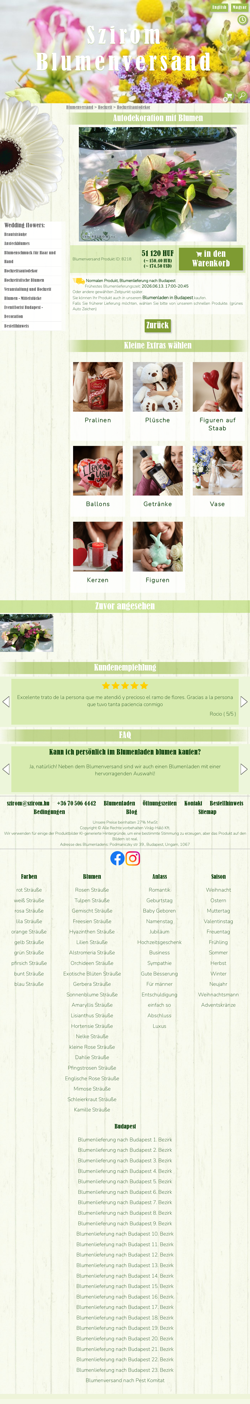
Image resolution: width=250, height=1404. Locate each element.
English (219, 8)
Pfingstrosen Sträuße (92, 1067)
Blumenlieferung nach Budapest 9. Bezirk (125, 1223)
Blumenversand (79, 108)
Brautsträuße (15, 235)
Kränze (37, 172)
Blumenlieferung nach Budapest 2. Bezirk (125, 1149)
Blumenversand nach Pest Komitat (125, 1380)
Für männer (159, 984)
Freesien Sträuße (92, 921)
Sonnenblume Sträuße (92, 994)
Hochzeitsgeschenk (159, 942)
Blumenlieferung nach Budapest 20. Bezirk (125, 1338)
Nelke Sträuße (92, 1036)
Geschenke (26, 119)
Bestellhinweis (16, 326)
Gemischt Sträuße (92, 910)
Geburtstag (159, 900)
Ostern (218, 900)
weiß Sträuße (29, 900)
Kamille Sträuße (92, 1109)
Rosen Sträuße (92, 889)
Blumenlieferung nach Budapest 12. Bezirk (125, 1254)
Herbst (218, 963)
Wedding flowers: (24, 225)
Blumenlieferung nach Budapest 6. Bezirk (125, 1192)
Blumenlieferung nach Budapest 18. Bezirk (125, 1317)
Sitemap (207, 812)
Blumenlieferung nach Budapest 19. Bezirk (125, 1327)
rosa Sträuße (29, 910)
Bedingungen (49, 812)
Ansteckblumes (16, 244)
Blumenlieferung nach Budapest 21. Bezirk (125, 1349)
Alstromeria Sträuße (92, 952)
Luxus (159, 1026)
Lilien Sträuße (92, 942)
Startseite (15, 114)
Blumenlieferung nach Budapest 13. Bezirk (125, 1265)
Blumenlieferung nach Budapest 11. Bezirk (125, 1244)
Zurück (157, 326)
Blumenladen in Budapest (167, 298)
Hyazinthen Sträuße (92, 931)
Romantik (159, 889)
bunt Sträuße (29, 973)
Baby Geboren (159, 910)
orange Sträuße (29, 931)
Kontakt (193, 803)
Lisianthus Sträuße (92, 1015)
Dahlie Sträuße (92, 1057)
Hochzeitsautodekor (133, 108)
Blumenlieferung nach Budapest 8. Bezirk (125, 1212)
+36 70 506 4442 (76, 803)
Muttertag (218, 910)
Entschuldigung (159, 994)
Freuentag (218, 931)
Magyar (240, 8)
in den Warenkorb (211, 259)
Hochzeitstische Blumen (24, 280)
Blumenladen (34, 191)
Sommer (218, 952)
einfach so (159, 1004)
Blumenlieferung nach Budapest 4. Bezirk (125, 1171)
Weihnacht (218, 889)
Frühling (218, 942)
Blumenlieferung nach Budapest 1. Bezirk (125, 1139)
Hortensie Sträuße (92, 1026)
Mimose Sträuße (92, 1088)
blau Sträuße (29, 984)
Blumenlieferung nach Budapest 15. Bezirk (125, 1286)
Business (159, 952)
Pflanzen (44, 144)
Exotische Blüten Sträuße (92, 973)
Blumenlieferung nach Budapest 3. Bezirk (125, 1160)
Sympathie (159, 963)
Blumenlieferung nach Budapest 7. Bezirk (125, 1202)
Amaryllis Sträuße (92, 1004)
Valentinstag (218, 921)
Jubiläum (159, 931)
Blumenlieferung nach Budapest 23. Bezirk (125, 1370)
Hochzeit (105, 108)
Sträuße (36, 131)
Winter (218, 973)
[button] (244, 701)
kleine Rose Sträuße (92, 1046)
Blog (131, 812)
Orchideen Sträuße (92, 963)
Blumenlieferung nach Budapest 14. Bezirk (125, 1275)
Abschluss (159, 1015)
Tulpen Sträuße (92, 900)
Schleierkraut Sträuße (92, 1099)
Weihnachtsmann (218, 994)
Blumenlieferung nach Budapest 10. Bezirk (125, 1233)
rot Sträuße (29, 889)
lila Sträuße (29, 921)
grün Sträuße (29, 952)
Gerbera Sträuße (92, 984)
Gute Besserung (159, 973)
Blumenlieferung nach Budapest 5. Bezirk (125, 1181)
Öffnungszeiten (160, 803)
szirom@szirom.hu (28, 803)
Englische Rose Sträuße (92, 1078)
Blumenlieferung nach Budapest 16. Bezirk (125, 1296)
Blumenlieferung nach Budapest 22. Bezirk (125, 1359)
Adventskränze (218, 1004)
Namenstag (159, 921)
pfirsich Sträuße (29, 963)
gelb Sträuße (29, 942)
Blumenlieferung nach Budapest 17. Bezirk (125, 1307)
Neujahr (218, 984)
